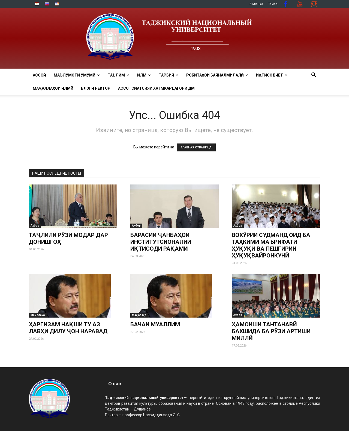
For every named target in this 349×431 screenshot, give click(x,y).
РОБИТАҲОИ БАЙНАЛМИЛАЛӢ (217, 75)
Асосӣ (39, 75)
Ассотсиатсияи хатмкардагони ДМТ (157, 88)
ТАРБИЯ (168, 75)
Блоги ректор (95, 88)
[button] (313, 75)
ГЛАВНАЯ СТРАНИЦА (196, 147)
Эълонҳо (256, 4)
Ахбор (35, 225)
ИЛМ (144, 75)
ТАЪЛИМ (118, 75)
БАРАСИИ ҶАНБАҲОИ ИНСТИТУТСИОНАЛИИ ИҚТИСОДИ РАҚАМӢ (160, 242)
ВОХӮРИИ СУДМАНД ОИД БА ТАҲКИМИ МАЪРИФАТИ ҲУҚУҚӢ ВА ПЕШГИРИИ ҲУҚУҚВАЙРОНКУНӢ (271, 245)
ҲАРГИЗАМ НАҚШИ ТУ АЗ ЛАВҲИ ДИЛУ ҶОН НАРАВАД (68, 328)
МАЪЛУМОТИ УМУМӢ (77, 75)
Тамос (273, 4)
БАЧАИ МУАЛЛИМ (155, 324)
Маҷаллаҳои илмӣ (53, 88)
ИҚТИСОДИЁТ (271, 75)
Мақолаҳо (38, 314)
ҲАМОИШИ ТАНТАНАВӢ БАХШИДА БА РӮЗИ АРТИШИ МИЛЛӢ (271, 331)
